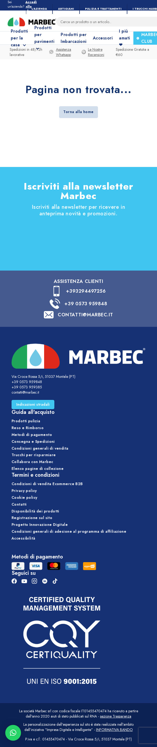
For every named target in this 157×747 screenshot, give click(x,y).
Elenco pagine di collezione (38, 468)
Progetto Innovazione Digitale (40, 524)
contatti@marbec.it (25, 392)
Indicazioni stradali (33, 404)
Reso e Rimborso (28, 427)
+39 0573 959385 (27, 387)
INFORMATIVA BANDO (114, 729)
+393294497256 (86, 291)
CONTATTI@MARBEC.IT (85, 314)
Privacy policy (24, 490)
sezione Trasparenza (115, 716)
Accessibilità (23, 538)
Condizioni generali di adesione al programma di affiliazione (69, 531)
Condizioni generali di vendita (40, 448)
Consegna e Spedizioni (33, 441)
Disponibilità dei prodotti (35, 511)
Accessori (103, 38)
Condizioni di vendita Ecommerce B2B (47, 483)
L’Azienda (39, 9)
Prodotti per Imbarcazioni (74, 38)
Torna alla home (78, 111)
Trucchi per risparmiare (34, 455)
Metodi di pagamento (32, 434)
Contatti (19, 504)
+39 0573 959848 (85, 303)
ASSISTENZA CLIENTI (78, 281)
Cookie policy (24, 497)
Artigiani (66, 9)
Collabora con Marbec (32, 461)
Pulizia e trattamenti (103, 9)
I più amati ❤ (124, 38)
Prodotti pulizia (26, 421)
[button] (13, 733)
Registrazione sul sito (32, 517)
